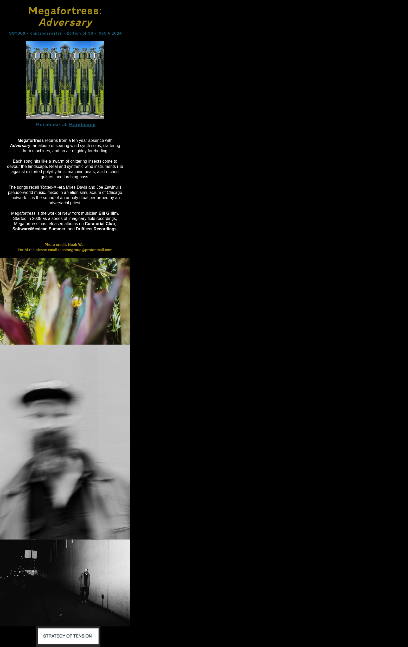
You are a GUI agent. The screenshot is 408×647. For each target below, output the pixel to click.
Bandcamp (82, 124)
